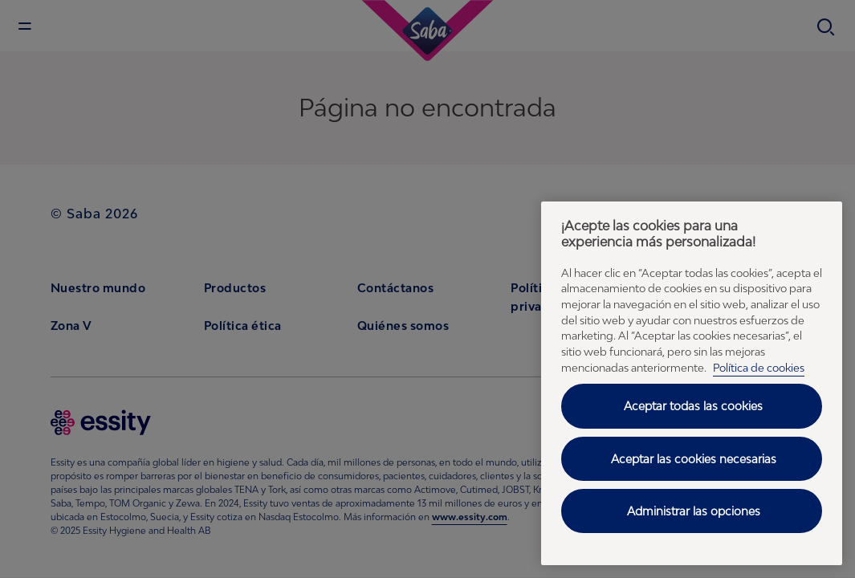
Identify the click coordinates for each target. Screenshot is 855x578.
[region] (691, 383)
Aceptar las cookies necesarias (693, 459)
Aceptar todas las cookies (693, 406)
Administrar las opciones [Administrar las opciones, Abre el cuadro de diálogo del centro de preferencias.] (693, 511)
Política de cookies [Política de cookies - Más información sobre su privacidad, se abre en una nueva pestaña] (758, 367)
